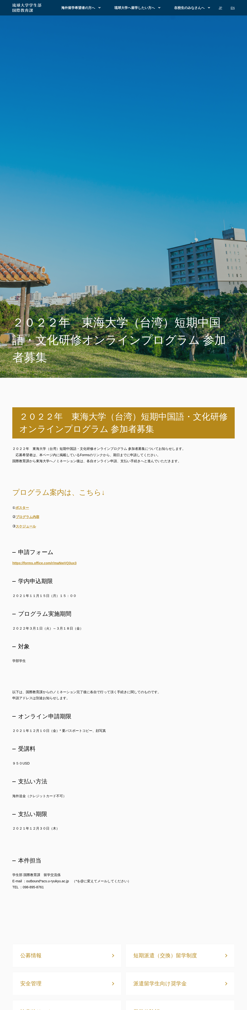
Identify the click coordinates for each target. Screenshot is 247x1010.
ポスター (22, 508)
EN (233, 8)
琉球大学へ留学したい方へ (134, 8)
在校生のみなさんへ (189, 8)
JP (220, 8)
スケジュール (26, 526)
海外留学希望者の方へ (78, 8)
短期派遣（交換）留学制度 (165, 955)
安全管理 (30, 983)
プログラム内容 (27, 517)
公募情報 (30, 955)
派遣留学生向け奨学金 (160, 983)
